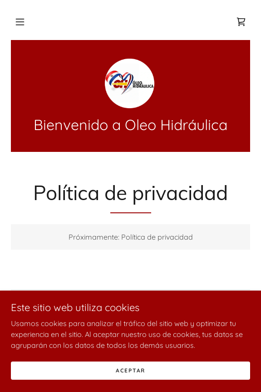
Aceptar (130, 370)
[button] (20, 22)
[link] (241, 22)
